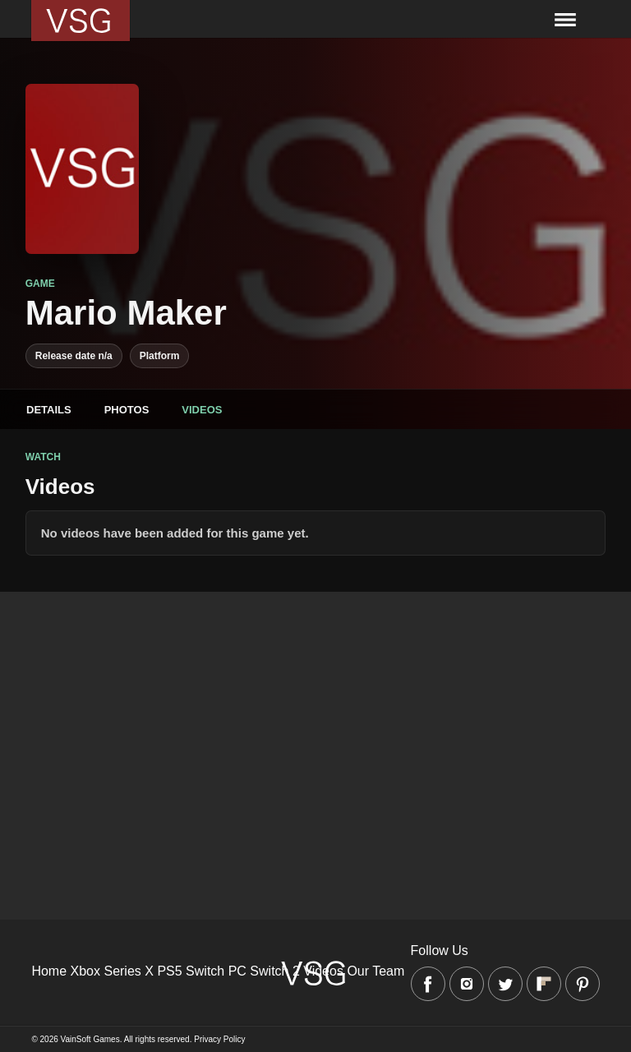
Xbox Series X (112, 971)
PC (237, 971)
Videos (202, 410)
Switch (205, 971)
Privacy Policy (219, 1039)
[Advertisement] (315, 707)
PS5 (169, 971)
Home (49, 971)
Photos (127, 410)
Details (48, 410)
